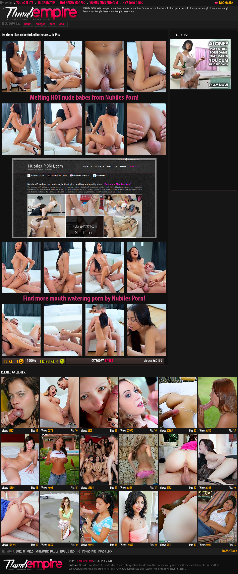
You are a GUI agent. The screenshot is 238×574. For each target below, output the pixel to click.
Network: (6, 3)
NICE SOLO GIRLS (133, 3)
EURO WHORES (25, 552)
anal (62, 24)
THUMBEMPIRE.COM (84, 561)
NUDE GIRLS (67, 552)
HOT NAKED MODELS (72, 3)
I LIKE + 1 (13, 361)
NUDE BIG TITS (46, 3)
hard (52, 24)
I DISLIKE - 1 (51, 361)
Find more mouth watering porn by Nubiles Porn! (84, 298)
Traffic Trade (229, 551)
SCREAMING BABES (47, 552)
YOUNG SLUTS (24, 3)
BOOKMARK (226, 3)
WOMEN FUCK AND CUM (104, 3)
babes (28, 24)
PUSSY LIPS (105, 552)
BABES (109, 361)
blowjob (40, 24)
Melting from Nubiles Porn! (84, 97)
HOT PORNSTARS (86, 552)
